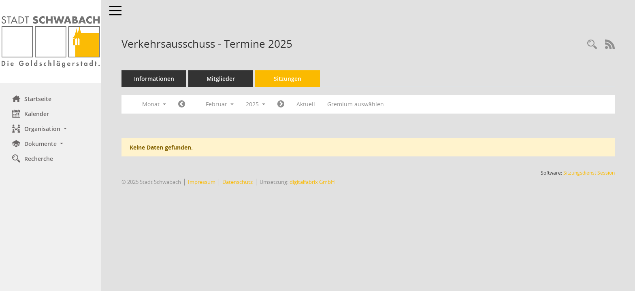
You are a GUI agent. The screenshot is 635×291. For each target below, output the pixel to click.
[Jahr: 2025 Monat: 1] (181, 104)
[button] (50, 128)
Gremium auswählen (355, 104)
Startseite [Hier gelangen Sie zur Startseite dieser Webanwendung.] (31, 99)
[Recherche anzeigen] (592, 44)
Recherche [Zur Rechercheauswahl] (32, 158)
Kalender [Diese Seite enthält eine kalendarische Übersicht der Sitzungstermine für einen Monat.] (30, 114)
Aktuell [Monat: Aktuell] (305, 104)
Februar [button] (220, 104)
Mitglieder (221, 78)
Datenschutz (237, 182)
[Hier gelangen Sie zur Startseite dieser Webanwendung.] (50, 41)
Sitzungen (287, 78)
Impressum (201, 182)
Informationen (154, 78)
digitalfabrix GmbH (312, 182)
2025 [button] (255, 104)
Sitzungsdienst (589, 172)
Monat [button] (154, 104)
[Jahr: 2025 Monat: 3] (280, 104)
